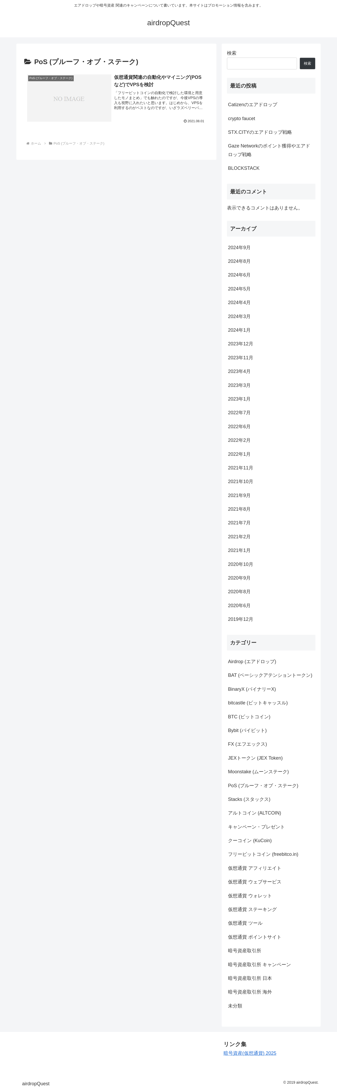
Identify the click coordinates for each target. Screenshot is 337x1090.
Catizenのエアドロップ (252, 104)
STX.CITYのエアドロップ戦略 (260, 132)
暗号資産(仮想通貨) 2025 (250, 1053)
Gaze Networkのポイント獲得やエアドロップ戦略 (269, 150)
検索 (231, 53)
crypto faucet (241, 118)
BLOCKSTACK (244, 168)
